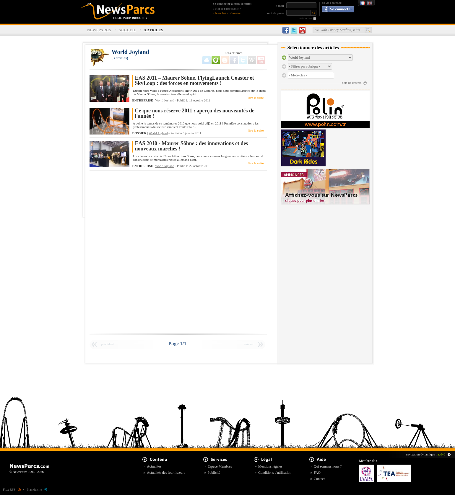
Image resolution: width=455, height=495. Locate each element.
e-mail (280, 5)
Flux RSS (12, 489)
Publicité (214, 473)
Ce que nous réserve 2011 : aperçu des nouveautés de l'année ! (194, 113)
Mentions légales (270, 466)
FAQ (317, 473)
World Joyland (164, 100)
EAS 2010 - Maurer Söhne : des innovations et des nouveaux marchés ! (191, 146)
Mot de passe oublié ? (228, 8)
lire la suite (256, 97)
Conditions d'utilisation (274, 473)
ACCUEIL (127, 30)
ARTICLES (153, 30)
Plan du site (37, 489)
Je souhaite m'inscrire (227, 13)
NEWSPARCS (99, 30)
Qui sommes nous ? (328, 466)
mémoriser (305, 18)
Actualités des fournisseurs (166, 473)
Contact (319, 479)
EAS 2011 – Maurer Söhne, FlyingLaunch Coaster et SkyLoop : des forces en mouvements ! (194, 80)
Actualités (154, 466)
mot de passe (275, 13)
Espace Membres (220, 466)
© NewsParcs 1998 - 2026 (26, 471)
